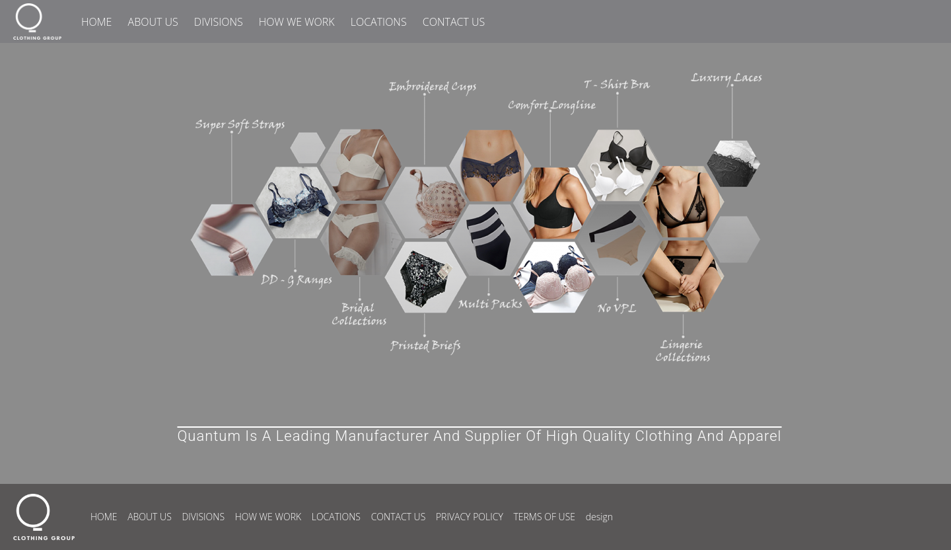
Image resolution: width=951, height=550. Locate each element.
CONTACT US (454, 22)
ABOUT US (153, 22)
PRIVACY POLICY (469, 516)
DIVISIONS (218, 22)
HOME (96, 22)
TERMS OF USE (544, 516)
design (599, 516)
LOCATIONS (379, 22)
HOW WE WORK (297, 22)
